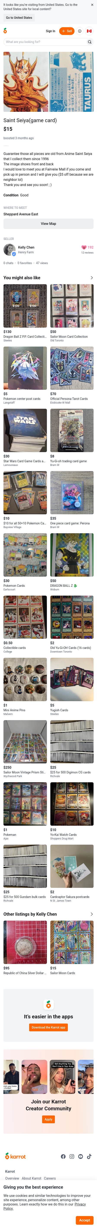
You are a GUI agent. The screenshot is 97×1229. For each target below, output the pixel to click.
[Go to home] (5, 31)
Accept (84, 1220)
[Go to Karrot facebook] (63, 1156)
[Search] (90, 42)
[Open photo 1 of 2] (25, 82)
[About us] (80, 31)
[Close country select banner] (92, 5)
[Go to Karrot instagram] (72, 1156)
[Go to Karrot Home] (15, 1156)
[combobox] (45, 42)
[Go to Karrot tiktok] (89, 1156)
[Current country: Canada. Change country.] (89, 31)
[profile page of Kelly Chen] (9, 250)
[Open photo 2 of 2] (71, 82)
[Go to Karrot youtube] (80, 1156)
